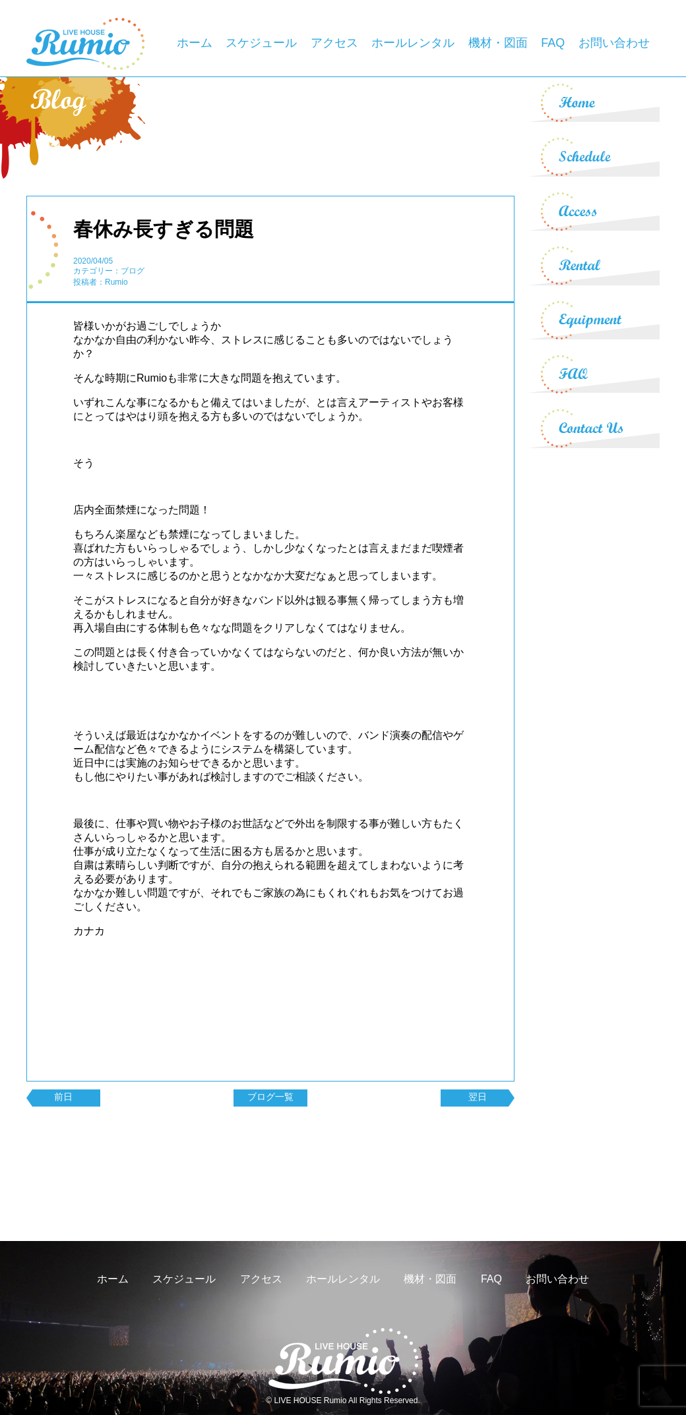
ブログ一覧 (270, 1096)
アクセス (334, 42)
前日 (63, 1096)
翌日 (477, 1096)
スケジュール (261, 42)
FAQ (553, 42)
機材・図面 (498, 42)
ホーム (194, 42)
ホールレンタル (412, 42)
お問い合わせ (614, 42)
